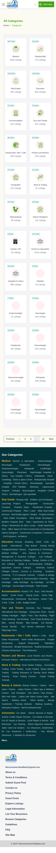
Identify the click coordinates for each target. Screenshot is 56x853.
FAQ (7, 829)
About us (10, 772)
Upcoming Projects (11, 503)
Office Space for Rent (18, 529)
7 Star (50, 599)
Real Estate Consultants (15, 518)
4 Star (18, 602)
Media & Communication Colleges (35, 564)
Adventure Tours (44, 626)
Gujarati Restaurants (28, 643)
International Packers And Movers (35, 660)
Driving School (47, 546)
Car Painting (19, 724)
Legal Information (15, 809)
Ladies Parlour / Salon (28, 689)
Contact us (11, 788)
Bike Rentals (32, 623)
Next (51, 439)
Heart (50, 476)
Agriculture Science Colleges (16, 567)
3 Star (4, 602)
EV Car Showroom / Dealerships (19, 731)
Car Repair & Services (43, 717)
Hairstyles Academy (11, 707)
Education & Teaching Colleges (16, 560)
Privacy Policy (13, 793)
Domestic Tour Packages (39, 608)
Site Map (10, 835)
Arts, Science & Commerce (37, 553)
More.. (5, 740)
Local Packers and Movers (40, 656)
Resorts (49, 591)
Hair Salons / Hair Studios (40, 693)
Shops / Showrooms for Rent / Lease (19, 525)
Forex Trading (17, 669)
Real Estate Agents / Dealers (24, 514)
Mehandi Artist (34, 707)
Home (6, 25)
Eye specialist (30, 494)
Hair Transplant (18, 693)
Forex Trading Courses (24, 676)
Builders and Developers (41, 499)
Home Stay (47, 595)
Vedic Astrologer (21, 582)
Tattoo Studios (37, 700)
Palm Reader (42, 586)
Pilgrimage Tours (9, 630)
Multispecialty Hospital (44, 479)
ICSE (46, 542)
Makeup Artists (19, 700)
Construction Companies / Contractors (37, 533)
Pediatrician (25, 465)
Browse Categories (15, 819)
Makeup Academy (43, 704)
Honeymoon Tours (38, 612)
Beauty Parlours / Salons (34, 685)
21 (43, 439)
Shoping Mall (22, 499)
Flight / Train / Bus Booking (34, 615)
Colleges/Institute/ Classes (14, 549)
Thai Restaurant (29, 650)
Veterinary (34, 487)
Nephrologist (36, 472)
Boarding (29, 542)
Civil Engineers (9, 536)
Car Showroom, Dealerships (40, 728)
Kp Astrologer (37, 582)
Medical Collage (10, 553)
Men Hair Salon (9, 696)
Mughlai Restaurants (43, 647)
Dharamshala (8, 599)
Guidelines (11, 824)
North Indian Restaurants (33, 639)
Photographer (31, 503)
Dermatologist (44, 465)
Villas (40, 511)
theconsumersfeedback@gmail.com (22, 767)
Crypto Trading (32, 669)
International (16, 546)
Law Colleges (45, 557)
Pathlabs (22, 487)
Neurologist (7, 465)
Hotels (44, 599)
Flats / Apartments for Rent (39, 522)
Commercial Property (11, 511)
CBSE (38, 542)
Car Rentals (47, 623)
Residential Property (42, 507)
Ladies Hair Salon (27, 696)
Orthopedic (29, 468)
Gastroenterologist (10, 468)
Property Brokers (46, 514)
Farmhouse (21, 599)
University (43, 578)
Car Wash (21, 713)
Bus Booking (23, 619)
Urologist (16, 490)
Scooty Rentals (9, 626)
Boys (37, 591)
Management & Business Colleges (19, 557)
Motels (5, 595)
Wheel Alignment (35, 724)
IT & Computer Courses (24, 575)
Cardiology (6, 479)
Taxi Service (27, 626)
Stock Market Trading (32, 665)
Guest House (17, 595)
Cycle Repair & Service (37, 720)
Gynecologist (7, 472)
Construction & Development (41, 529)
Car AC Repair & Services (13, 720)
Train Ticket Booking (40, 619)
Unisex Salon (42, 696)
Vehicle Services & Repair (40, 713)
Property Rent (16, 522)
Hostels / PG (27, 591)
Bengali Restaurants (23, 647)
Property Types (21, 507)
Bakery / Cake (39, 635)
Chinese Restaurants (11, 650)
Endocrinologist (45, 461)
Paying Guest (32, 595)
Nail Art (24, 707)
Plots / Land (29, 511)
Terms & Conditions (16, 777)
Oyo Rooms (33, 599)
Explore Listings (14, 803)
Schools (18, 542)
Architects (22, 536)
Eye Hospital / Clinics (21, 476)
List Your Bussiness (16, 814)
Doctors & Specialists (23, 461)
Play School (31, 546)
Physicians (22, 472)
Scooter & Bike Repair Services (16, 717)
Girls (43, 591)
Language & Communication (25, 578)
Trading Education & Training (26, 672)
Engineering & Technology (41, 549)
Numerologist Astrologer (23, 586)
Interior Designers (10, 533)
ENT (15, 487)
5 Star (11, 602)
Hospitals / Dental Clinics (15, 483)
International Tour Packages (14, 612)
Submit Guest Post (15, 782)
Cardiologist (45, 468)
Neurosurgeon (28, 490)
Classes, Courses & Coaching (26, 571)
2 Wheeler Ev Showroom (24, 735)
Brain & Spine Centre (22, 479)
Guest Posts (12, 798)
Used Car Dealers (16, 728)
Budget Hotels (29, 602)
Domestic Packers (10, 660)
